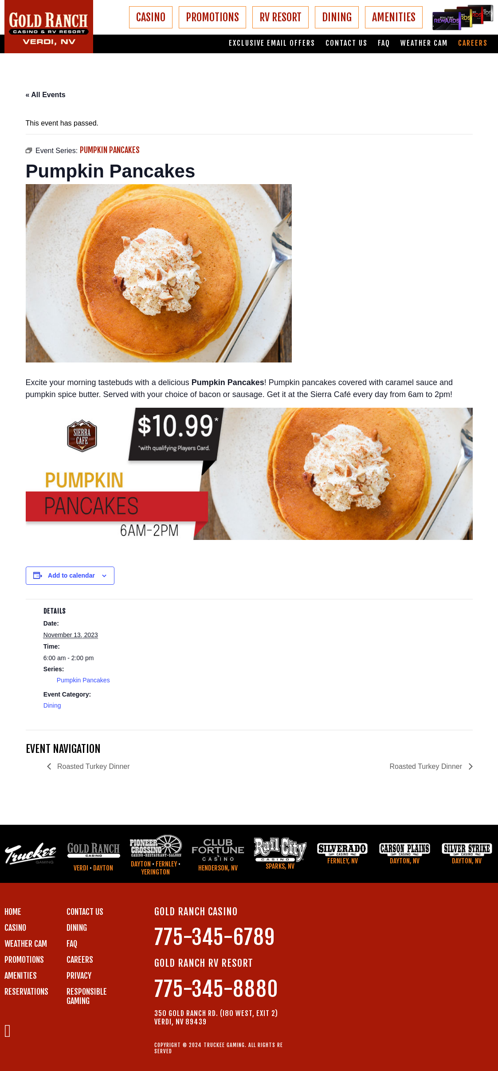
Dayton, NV (405, 861)
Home (12, 912)
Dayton (103, 868)
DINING (337, 17)
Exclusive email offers (272, 43)
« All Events (46, 94)
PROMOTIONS (212, 17)
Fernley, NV (342, 861)
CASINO (150, 17)
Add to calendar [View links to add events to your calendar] (71, 575)
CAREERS (80, 960)
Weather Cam (424, 43)
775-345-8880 (216, 989)
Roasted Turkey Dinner (92, 766)
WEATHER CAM (25, 944)
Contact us (346, 43)
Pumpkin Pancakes (83, 680)
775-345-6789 (214, 937)
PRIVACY (79, 975)
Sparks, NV (280, 866)
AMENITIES (394, 17)
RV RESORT (280, 17)
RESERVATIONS (26, 991)
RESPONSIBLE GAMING (87, 996)
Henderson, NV (218, 868)
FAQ (384, 43)
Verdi (81, 868)
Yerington (155, 872)
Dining (52, 705)
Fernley (166, 864)
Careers (473, 43)
